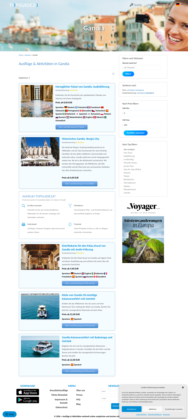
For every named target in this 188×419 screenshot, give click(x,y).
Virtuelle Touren (130, 163)
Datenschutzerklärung (155, 414)
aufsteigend (131, 90)
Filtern (128, 74)
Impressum (166, 414)
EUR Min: (126, 108)
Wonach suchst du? (129, 63)
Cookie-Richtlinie (141, 414)
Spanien (28, 55)
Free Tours (128, 153)
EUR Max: (126, 120)
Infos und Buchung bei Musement (80, 283)
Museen (127, 173)
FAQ (78, 399)
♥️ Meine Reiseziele (157, 5)
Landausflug (129, 159)
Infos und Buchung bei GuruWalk (79, 183)
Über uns (80, 390)
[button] (183, 387)
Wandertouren (130, 189)
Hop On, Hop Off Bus (132, 169)
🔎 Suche (135, 5)
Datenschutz (62, 407)
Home (21, 55)
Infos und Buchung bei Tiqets (71, 127)
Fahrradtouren (130, 183)
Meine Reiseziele (59, 394)
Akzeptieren (131, 409)
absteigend (140, 90)
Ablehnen (152, 409)
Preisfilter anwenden (135, 133)
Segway (127, 186)
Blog (78, 404)
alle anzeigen (129, 149)
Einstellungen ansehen (174, 409)
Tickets (126, 176)
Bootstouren (129, 179)
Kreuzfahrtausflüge (59, 390)
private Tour (129, 166)
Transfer (127, 193)
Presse (79, 394)
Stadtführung (129, 156)
